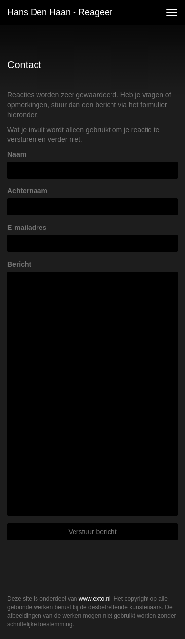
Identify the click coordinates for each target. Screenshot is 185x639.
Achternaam (27, 191)
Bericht (19, 264)
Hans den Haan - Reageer (59, 12)
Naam (16, 154)
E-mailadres (26, 227)
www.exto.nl (95, 598)
